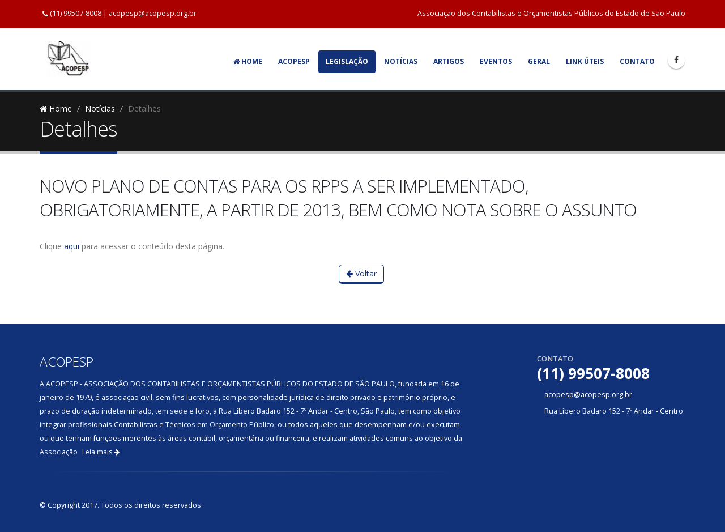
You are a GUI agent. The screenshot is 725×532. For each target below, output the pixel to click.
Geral (539, 61)
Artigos (448, 61)
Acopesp (294, 61)
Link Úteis (585, 61)
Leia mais (101, 452)
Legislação (347, 61)
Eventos (496, 61)
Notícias (400, 61)
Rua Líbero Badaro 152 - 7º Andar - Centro (613, 411)
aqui (71, 246)
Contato (637, 61)
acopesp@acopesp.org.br (153, 13)
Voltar (361, 273)
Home (247, 61)
